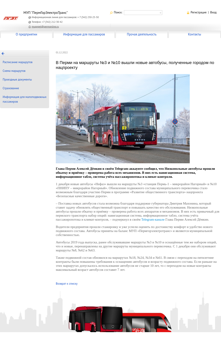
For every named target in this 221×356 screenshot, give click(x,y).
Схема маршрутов (14, 71)
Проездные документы (17, 79)
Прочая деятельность (141, 34)
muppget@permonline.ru (45, 26)
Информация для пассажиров (84, 34)
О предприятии (26, 34)
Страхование (11, 88)
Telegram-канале (153, 219)
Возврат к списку (66, 284)
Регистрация (198, 12)
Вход (213, 12)
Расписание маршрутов (18, 62)
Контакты (194, 34)
